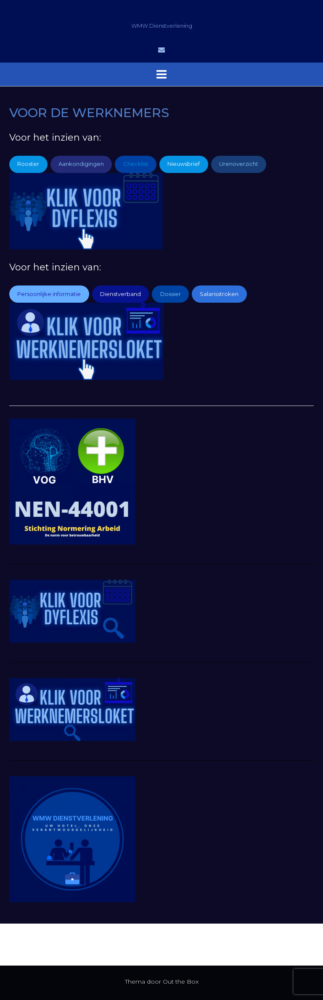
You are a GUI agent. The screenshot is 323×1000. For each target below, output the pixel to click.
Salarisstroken (219, 294)
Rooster (28, 163)
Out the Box (181, 981)
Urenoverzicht (238, 163)
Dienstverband (120, 294)
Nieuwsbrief (183, 163)
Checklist (135, 163)
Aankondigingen (81, 163)
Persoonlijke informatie (49, 294)
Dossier (170, 294)
